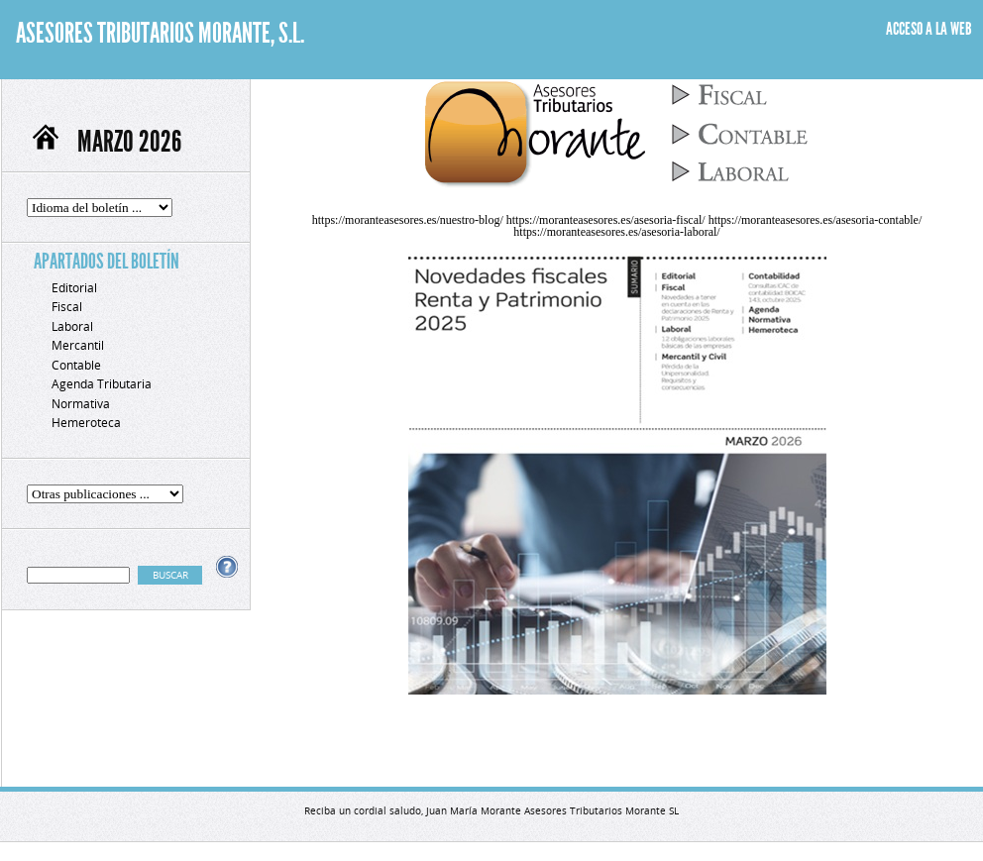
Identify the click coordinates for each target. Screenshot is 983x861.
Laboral (72, 326)
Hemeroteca (86, 422)
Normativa (81, 403)
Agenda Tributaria (102, 384)
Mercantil (78, 345)
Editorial (74, 287)
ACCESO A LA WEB (929, 29)
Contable (76, 365)
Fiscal (67, 306)
